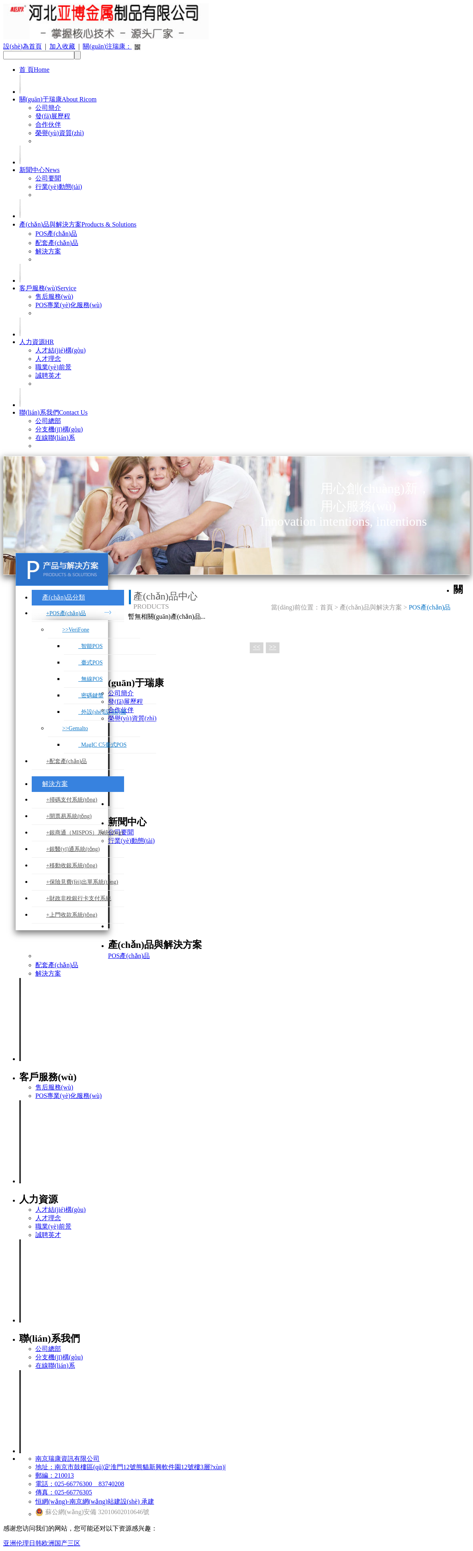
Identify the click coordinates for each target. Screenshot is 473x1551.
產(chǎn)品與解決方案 (78, 224)
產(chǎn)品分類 (63, 597)
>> (272, 647)
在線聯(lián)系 (55, 437)
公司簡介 (48, 107)
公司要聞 (48, 178)
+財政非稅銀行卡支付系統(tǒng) (78, 901)
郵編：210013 (54, 1475)
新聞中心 (39, 169)
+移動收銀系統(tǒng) (71, 866)
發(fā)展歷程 (52, 116)
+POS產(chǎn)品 (66, 613)
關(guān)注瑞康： (107, 46)
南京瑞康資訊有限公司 (67, 1458)
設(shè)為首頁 (22, 46)
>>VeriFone (75, 630)
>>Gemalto (75, 728)
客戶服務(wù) (47, 288)
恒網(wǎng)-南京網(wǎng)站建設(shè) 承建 (94, 1501)
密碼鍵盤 (91, 695)
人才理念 (48, 358)
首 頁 (34, 69)
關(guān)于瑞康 (57, 99)
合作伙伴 (48, 124)
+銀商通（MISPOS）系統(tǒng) (84, 833)
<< (256, 647)
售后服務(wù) (54, 296)
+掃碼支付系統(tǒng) (71, 800)
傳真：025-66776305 (63, 1492)
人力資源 (36, 341)
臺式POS (90, 663)
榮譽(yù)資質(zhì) (59, 133)
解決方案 (48, 251)
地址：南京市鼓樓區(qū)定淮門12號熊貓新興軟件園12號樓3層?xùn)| (130, 1467)
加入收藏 (62, 46)
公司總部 (48, 420)
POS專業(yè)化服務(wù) (68, 305)
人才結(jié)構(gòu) (60, 350)
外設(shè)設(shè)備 (102, 712)
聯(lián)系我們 (53, 412)
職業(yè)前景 (53, 367)
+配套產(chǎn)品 (66, 761)
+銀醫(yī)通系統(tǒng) (73, 849)
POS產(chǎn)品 (56, 233)
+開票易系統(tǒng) (69, 816)
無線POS (90, 679)
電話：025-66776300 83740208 (79, 1483)
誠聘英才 (48, 375)
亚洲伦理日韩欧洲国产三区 (41, 1543)
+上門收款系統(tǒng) (71, 915)
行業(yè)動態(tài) (58, 186)
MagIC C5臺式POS (102, 745)
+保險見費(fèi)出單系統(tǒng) (82, 882)
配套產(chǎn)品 (56, 242)
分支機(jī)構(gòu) (59, 429)
